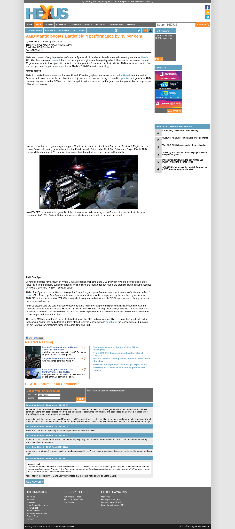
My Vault (36, 50)
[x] (152, 1)
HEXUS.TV (100, 25)
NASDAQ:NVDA (64, 45)
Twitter (78, 497)
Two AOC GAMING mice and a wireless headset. (184, 145)
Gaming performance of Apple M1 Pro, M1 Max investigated (116, 348)
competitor (62, 66)
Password (31, 398)
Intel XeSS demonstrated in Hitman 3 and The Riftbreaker (59, 348)
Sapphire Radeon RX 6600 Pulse (58, 358)
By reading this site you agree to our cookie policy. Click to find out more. (116, 1)
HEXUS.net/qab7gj (45, 47)
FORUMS (131, 25)
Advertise (31, 499)
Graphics (50, 31)
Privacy (30, 519)
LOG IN (158, 59)
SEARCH (203, 25)
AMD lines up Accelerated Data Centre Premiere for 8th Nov (57, 370)
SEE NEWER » (34, 481)
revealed (55, 60)
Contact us (31, 502)
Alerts (71, 497)
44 (144, 30)
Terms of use (32, 516)
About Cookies (33, 511)
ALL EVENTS (174, 111)
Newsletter (78, 499)
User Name (32, 395)
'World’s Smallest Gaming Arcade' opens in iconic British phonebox (121, 359)
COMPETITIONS (116, 25)
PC (74, 31)
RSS (65, 497)
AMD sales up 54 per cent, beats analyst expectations (120, 364)
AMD (33, 45)
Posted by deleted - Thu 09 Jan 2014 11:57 (47, 435)
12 (82, 347)
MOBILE (88, 25)
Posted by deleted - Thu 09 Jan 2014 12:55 (47, 458)
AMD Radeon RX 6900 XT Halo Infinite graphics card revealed (119, 368)
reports (30, 295)
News (82, 31)
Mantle (144, 57)
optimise (124, 78)
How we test (32, 508)
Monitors (64, 31)
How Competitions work (37, 505)
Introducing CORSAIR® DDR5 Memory (180, 131)
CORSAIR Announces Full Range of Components (185, 138)
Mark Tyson (34, 41)
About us (31, 497)
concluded (111, 322)
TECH (38, 25)
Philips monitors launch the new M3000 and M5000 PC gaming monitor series (182, 161)
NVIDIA (52, 45)
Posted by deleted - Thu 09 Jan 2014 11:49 (47, 426)
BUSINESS (61, 25)
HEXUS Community (114, 492)
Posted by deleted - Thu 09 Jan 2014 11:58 (47, 447)
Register (114, 390)
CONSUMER (75, 25)
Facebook (67, 499)
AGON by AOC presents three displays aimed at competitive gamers (184, 154)
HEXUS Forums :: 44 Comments (52, 384)
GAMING (49, 25)
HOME (29, 25)
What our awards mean (37, 513)
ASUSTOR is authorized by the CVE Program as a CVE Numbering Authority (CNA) (184, 168)
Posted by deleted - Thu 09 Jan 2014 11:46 (47, 405)
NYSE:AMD (42, 45)
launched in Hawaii (120, 75)
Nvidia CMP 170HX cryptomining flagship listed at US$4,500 (118, 354)
